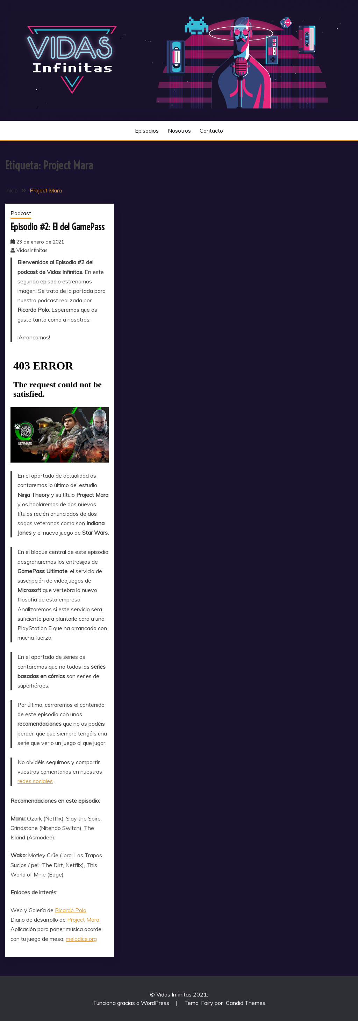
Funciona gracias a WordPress (132, 1002)
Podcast (20, 213)
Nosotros (179, 130)
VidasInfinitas (32, 250)
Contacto (211, 130)
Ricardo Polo (70, 910)
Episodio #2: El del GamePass (57, 227)
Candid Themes (245, 1002)
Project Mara (83, 919)
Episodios (147, 130)
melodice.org (81, 938)
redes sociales (35, 780)
